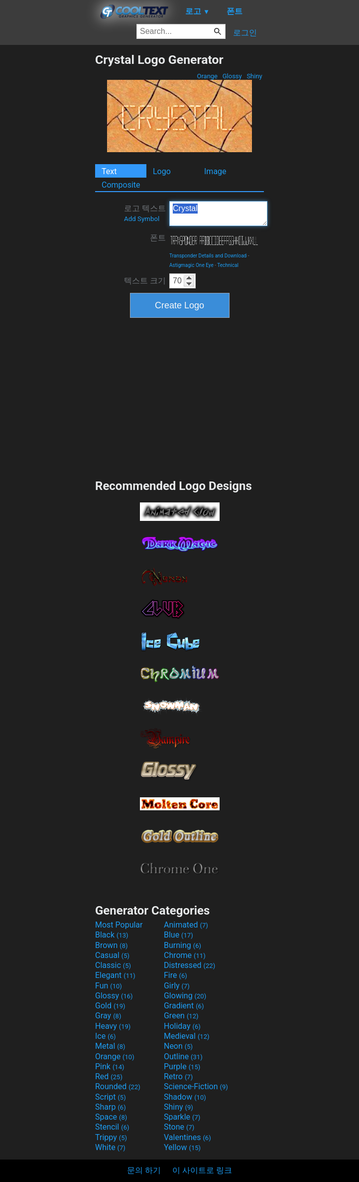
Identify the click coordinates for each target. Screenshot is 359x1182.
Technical (228, 265)
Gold (110, 1005)
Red (108, 1076)
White (110, 1147)
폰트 (158, 237)
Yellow (182, 1147)
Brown (111, 945)
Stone (179, 1127)
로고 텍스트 (145, 213)
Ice (105, 1036)
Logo (162, 171)
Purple (182, 1066)
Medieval (187, 1036)
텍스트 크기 (145, 280)
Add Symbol (141, 219)
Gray (108, 1015)
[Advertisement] (47, 202)
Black (111, 935)
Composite (121, 185)
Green (181, 1015)
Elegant (115, 975)
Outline (183, 1056)
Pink (109, 1066)
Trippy (111, 1137)
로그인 (245, 32)
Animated (186, 925)
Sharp (110, 1107)
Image (215, 171)
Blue (178, 935)
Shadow (185, 1097)
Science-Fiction (196, 1086)
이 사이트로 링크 (202, 1170)
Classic (113, 965)
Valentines (187, 1137)
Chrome (185, 955)
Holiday (182, 1026)
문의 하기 (144, 1170)
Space (111, 1117)
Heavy (112, 1026)
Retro (178, 1076)
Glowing (185, 995)
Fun (108, 985)
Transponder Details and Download (207, 255)
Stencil (112, 1127)
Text (109, 171)
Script (110, 1097)
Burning (182, 945)
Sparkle (182, 1117)
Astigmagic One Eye (191, 265)
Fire (175, 975)
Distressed (189, 965)
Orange (207, 76)
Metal (110, 1046)
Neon (178, 1046)
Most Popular (119, 925)
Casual (112, 955)
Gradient (184, 1005)
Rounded (117, 1086)
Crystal (218, 213)
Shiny (254, 76)
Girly (177, 985)
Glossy (232, 76)
